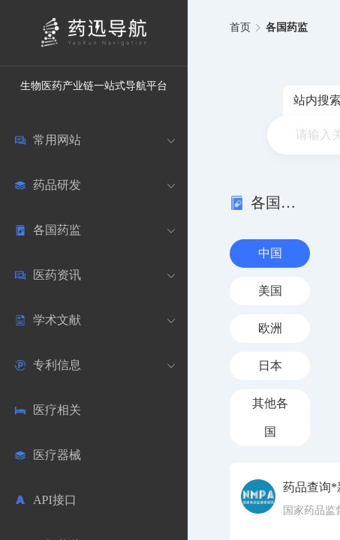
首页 (240, 27)
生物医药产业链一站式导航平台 (93, 86)
